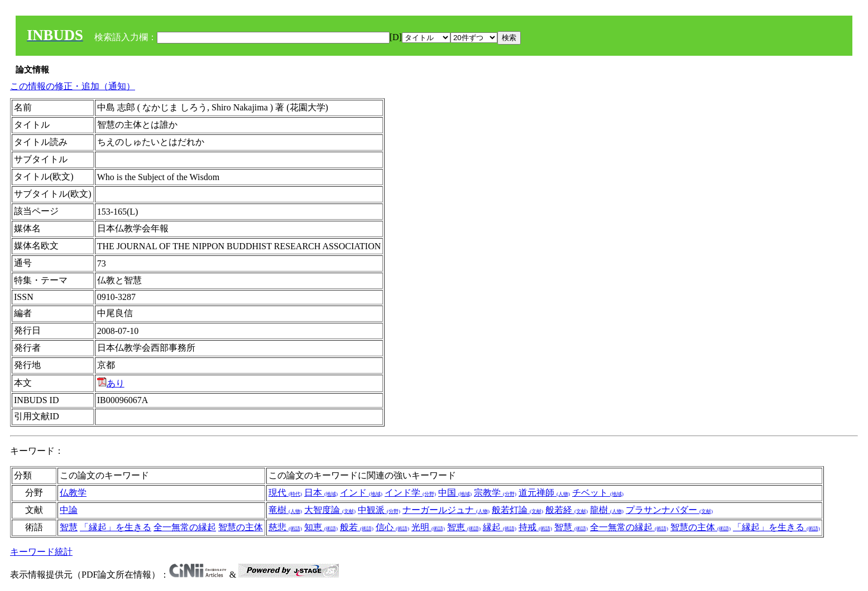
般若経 (566, 510)
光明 (428, 527)
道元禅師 (544, 492)
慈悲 (285, 527)
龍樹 (607, 510)
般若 (356, 527)
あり (110, 383)
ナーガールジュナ (446, 510)
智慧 (69, 527)
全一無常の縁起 (185, 527)
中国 (455, 492)
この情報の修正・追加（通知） (72, 86)
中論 (69, 510)
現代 (285, 492)
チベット (598, 492)
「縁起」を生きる (115, 527)
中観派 (379, 510)
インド (361, 492)
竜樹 (285, 510)
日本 (321, 492)
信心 (392, 527)
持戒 (535, 527)
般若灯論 (517, 510)
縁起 (499, 527)
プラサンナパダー (669, 510)
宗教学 (495, 492)
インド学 (410, 492)
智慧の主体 (240, 527)
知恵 (321, 527)
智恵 (464, 527)
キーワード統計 (41, 551)
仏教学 (73, 492)
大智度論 (330, 510)
